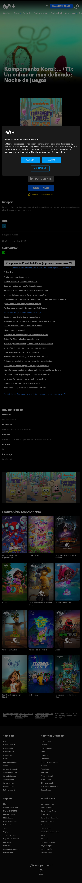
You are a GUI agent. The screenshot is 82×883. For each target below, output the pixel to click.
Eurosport (7, 842)
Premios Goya (46, 780)
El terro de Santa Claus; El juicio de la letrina (23, 326)
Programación (46, 853)
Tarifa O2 (44, 839)
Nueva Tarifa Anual (48, 842)
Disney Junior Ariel (63, 603)
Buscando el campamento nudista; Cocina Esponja (26, 290)
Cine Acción (7, 755)
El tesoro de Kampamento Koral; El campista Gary (26, 295)
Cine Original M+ (9, 745)
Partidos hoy (8, 853)
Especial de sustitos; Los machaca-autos (21, 352)
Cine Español (8, 748)
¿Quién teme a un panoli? (14, 330)
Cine (16, 13)
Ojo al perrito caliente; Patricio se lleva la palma (25, 379)
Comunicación (46, 849)
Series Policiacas (9, 776)
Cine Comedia (8, 752)
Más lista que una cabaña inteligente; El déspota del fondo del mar (32, 370)
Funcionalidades (47, 807)
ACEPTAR (52, 160)
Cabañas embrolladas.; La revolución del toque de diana (28, 361)
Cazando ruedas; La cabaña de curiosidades (23, 286)
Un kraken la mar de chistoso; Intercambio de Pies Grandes (29, 321)
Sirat (43, 752)
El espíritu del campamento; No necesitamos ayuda (26, 335)
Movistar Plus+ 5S (47, 821)
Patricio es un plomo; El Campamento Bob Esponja (25, 308)
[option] (16, 487)
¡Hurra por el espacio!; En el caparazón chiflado (25, 388)
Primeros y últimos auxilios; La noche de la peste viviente (28, 343)
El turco (44, 766)
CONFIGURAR (40, 168)
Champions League (10, 807)
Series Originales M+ (11, 769)
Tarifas (43, 835)
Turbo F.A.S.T (33, 695)
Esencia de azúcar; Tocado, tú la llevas (20, 281)
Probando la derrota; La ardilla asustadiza (22, 383)
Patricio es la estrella (37, 650)
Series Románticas (10, 773)
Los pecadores (46, 748)
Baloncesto (40, 13)
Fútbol (26, 13)
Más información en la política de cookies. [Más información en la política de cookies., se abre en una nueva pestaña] (48, 152)
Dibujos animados (47, 783)
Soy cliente (41, 179)
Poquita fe (45, 769)
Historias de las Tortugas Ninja (65, 696)
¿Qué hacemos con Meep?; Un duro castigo (22, 303)
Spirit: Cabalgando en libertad (11, 696)
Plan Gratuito (46, 828)
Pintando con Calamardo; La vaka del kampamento (26, 357)
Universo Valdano (9, 821)
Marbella (44, 773)
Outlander (45, 759)
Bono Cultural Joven (48, 811)
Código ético (45, 825)
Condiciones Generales (49, 818)
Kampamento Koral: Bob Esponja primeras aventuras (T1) (39, 263)
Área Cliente (45, 814)
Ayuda (41, 872)
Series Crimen (8, 783)
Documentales (8, 786)
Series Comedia (9, 780)
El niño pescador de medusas (16, 277)
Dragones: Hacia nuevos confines (65, 556)
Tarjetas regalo (46, 846)
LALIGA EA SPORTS (10, 811)
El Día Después (8, 818)
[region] (41, 151)
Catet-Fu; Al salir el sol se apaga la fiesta (21, 339)
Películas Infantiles (10, 762)
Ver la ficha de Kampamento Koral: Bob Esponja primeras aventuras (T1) (35, 394)
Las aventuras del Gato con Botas (40, 604)
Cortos (5, 759)
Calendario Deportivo (11, 849)
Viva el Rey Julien (9, 650)
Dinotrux (58, 650)
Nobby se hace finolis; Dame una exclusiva (22, 317)
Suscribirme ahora (61, 6)
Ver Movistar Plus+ (48, 804)
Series (6, 13)
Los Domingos (46, 741)
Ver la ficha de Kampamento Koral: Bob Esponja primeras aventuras (41, 268)
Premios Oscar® (47, 776)
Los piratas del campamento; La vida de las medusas (26, 348)
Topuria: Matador (9, 835)
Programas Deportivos (49, 786)
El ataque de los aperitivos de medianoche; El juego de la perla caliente (35, 299)
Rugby (5, 832)
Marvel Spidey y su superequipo (10, 556)
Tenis (5, 828)
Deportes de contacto (11, 839)
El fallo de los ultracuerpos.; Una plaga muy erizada (26, 366)
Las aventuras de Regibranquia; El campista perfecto (27, 374)
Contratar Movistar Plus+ (50, 832)
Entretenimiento (9, 790)
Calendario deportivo (63, 13)
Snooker (6, 846)
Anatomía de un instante (50, 762)
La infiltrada (45, 755)
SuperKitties (33, 555)
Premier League (9, 814)
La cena (44, 745)
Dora (4, 603)
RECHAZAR (30, 160)
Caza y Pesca (46, 790)
